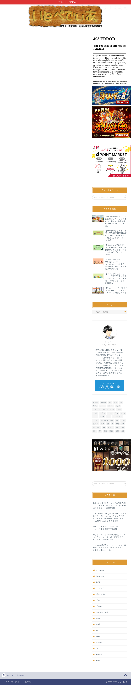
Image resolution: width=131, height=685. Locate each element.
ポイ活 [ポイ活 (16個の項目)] (102, 417)
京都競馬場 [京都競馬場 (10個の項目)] (104, 420)
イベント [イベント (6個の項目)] (102, 406)
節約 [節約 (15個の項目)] (105, 431)
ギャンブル (101, 594)
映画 (98, 636)
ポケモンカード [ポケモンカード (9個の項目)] (117, 417)
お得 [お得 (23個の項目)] (110, 402)
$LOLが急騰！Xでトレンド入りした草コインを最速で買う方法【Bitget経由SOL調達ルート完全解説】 (109, 505)
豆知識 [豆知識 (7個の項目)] (111, 431)
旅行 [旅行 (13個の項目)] (98, 427)
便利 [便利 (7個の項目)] (117, 420)
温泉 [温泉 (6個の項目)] (122, 427)
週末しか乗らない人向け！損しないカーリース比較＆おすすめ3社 (109, 527)
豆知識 (99, 654)
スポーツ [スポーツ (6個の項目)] (102, 413)
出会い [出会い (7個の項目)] (123, 420)
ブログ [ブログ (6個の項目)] (95, 417)
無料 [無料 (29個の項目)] (94, 431)
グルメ (99, 600)
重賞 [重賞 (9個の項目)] (122, 431)
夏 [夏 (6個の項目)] (112, 424)
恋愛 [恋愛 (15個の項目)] (122, 424)
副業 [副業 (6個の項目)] (108, 424)
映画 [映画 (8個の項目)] (104, 427)
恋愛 (98, 624)
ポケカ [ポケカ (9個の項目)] (108, 417)
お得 (98, 582)
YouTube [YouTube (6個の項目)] (103, 402)
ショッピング (102, 612)
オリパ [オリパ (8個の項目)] (118, 406)
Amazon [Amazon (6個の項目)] (95, 402)
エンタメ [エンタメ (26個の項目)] (110, 406)
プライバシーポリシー (13, 682)
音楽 (98, 660)
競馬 (98, 648)
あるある (100, 576)
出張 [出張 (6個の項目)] (102, 424)
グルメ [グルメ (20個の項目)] (112, 409)
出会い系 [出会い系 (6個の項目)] (95, 424)
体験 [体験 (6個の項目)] (111, 420)
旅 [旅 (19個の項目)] (94, 427)
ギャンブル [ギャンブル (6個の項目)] (96, 409)
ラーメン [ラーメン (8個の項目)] (95, 420)
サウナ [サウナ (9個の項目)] (95, 413)
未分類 (99, 642)
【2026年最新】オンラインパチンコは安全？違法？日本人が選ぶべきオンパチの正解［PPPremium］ (109, 547)
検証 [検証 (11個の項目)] (117, 427)
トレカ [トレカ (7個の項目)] (123, 413)
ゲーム (99, 606)
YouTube (100, 570)
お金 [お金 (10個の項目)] (121, 402)
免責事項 (28, 682)
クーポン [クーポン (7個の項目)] (105, 409)
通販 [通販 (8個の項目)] (117, 431)
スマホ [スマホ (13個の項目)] (110, 413)
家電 (98, 618)
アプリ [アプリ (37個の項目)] (95, 406)
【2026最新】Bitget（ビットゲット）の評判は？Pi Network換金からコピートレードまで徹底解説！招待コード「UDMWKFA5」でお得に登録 (110, 517)
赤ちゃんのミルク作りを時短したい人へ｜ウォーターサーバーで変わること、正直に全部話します (109, 537)
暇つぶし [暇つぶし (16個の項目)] (110, 427)
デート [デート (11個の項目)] (116, 413)
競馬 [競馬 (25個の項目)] (100, 431)
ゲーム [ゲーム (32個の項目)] (119, 409)
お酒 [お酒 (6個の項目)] (115, 402)
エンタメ (100, 588)
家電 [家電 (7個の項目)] (117, 424)
